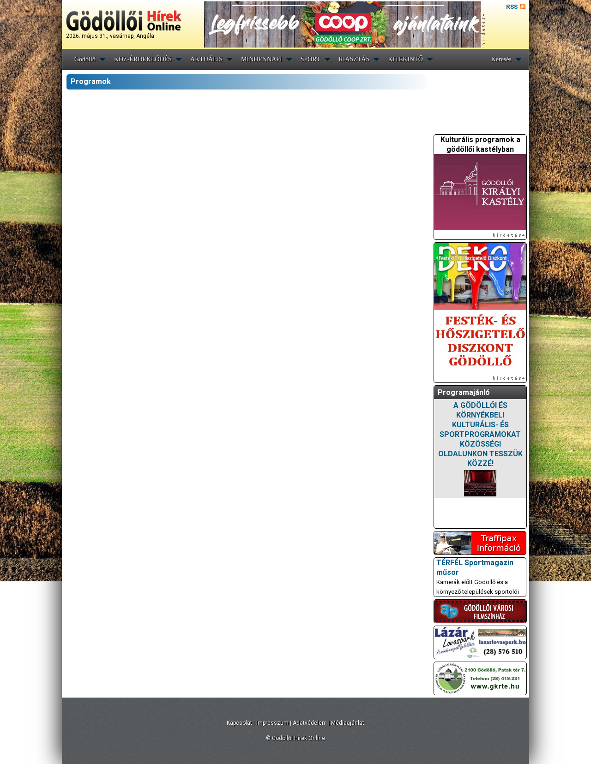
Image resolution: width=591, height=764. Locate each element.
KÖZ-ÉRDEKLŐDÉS (143, 59)
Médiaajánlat (347, 723)
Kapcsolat (239, 723)
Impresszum (272, 723)
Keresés (501, 59)
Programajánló (464, 392)
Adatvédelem (310, 723)
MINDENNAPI (261, 59)
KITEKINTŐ (405, 59)
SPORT (310, 59)
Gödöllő (85, 59)
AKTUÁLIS (206, 59)
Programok (91, 81)
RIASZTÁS (354, 59)
